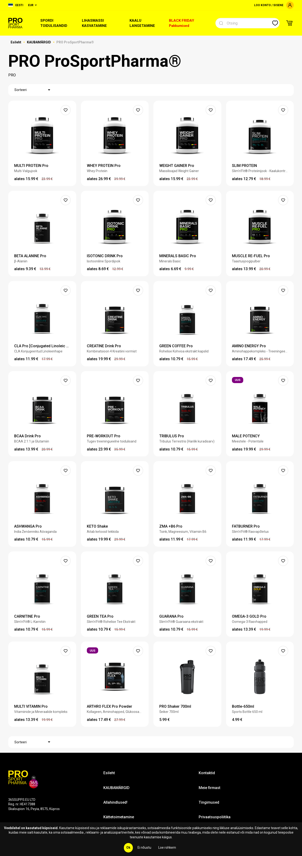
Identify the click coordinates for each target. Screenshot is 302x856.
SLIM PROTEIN (244, 165)
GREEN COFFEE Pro (176, 346)
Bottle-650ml (243, 706)
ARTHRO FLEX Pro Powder (109, 706)
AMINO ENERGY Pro (249, 346)
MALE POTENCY (246, 436)
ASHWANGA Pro (28, 526)
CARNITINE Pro (27, 616)
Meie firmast (209, 788)
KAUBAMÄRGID (39, 42)
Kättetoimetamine (118, 817)
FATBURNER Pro (246, 526)
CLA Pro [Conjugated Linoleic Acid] (42, 346)
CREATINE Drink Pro (104, 346)
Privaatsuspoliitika (215, 817)
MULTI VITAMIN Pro (31, 706)
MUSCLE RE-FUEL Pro (251, 256)
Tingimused (209, 802)
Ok (128, 847)
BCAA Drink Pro (27, 436)
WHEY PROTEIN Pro (104, 165)
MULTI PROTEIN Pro (31, 165)
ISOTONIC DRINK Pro (105, 256)
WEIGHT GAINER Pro (176, 165)
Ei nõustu (144, 847)
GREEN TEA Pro (100, 616)
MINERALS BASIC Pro (177, 256)
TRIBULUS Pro (171, 436)
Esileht (16, 42)
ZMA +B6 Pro (170, 526)
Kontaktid (207, 773)
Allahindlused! (115, 802)
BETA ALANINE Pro (30, 256)
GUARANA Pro (171, 616)
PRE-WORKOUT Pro (103, 436)
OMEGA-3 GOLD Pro (249, 616)
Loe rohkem (167, 847)
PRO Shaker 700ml (175, 706)
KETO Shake (97, 526)
